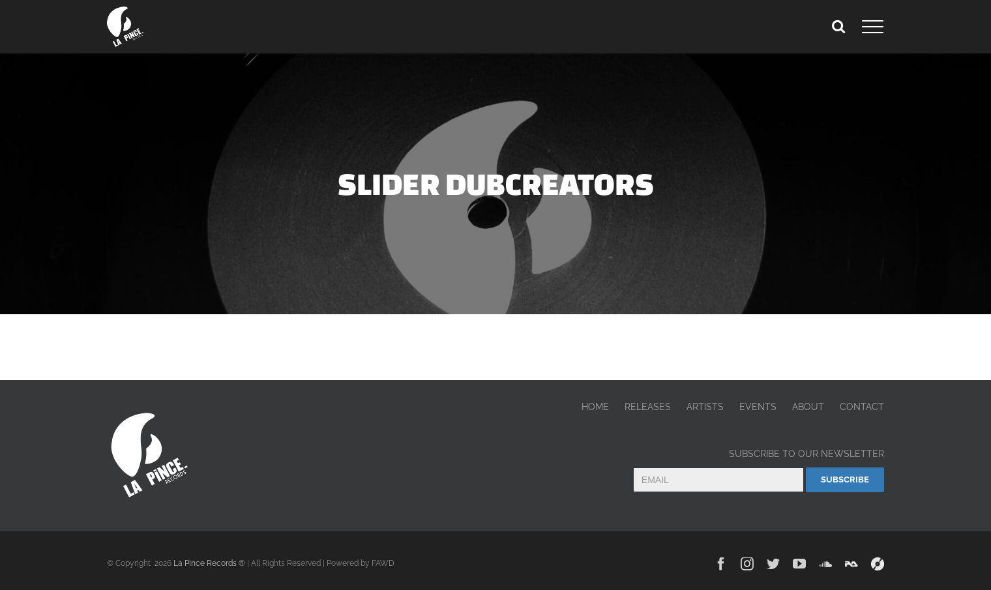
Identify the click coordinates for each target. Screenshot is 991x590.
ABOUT (808, 407)
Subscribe (845, 479)
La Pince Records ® (209, 563)
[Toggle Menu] (872, 26)
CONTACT (862, 407)
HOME (595, 407)
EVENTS (758, 407)
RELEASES (648, 407)
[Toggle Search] (838, 26)
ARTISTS (705, 407)
